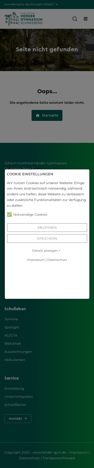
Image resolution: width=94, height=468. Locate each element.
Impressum (36, 259)
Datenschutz (57, 259)
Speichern (47, 238)
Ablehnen (47, 228)
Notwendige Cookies (27, 214)
